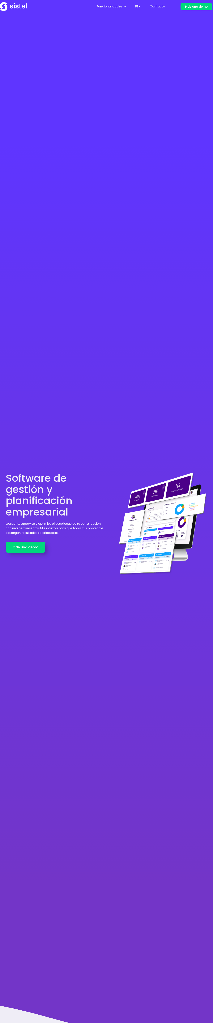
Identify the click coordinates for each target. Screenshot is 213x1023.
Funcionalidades (111, 6)
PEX (138, 6)
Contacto (157, 6)
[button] (196, 6)
